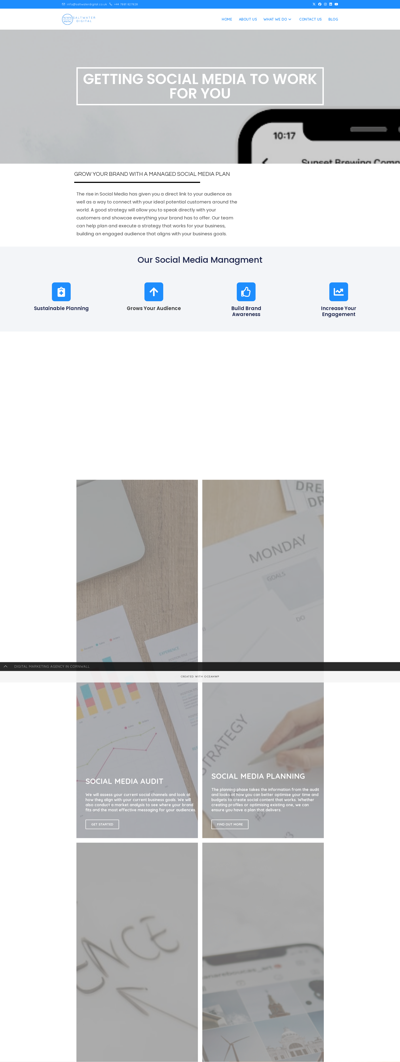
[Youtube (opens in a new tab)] (335, 4)
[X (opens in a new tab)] (314, 4)
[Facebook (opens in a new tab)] (320, 4)
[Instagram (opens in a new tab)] (325, 4)
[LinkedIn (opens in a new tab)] (330, 4)
